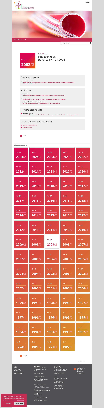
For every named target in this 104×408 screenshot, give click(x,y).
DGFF (15, 367)
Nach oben (82, 361)
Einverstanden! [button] (19, 403)
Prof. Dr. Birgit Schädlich (59, 373)
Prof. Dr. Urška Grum (58, 381)
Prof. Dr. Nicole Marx (58, 385)
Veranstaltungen (19, 372)
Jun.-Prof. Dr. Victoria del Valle (61, 378)
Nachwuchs (17, 370)
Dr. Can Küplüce (57, 384)
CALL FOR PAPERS (81, 373)
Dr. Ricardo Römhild (58, 386)
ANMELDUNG (80, 370)
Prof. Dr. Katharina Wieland (60, 369)
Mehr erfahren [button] (20, 400)
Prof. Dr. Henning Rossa (59, 372)
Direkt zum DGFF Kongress (81, 369)
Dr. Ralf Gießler (57, 379)
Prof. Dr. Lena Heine (58, 367)
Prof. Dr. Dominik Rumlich (60, 370)
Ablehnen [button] (8, 403)
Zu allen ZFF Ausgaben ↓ (43, 53)
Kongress (17, 369)
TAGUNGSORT (80, 371)
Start (15, 366)
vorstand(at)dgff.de (42, 400)
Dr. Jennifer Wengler (58, 388)
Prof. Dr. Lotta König (58, 382)
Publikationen (18, 39)
